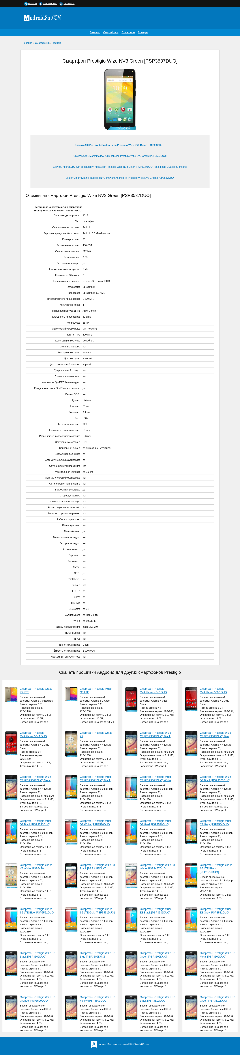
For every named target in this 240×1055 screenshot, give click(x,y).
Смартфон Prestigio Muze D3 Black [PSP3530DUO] (36, 822)
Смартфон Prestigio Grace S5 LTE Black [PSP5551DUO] (216, 868)
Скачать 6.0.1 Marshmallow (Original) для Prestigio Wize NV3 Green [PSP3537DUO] (120, 156)
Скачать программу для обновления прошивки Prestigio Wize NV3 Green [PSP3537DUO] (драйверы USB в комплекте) (120, 167)
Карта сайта (69, 3)
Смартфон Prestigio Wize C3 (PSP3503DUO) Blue (215, 734)
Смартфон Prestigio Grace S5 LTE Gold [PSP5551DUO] (97, 911)
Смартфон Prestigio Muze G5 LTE (96, 690)
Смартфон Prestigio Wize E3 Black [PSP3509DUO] (37, 955)
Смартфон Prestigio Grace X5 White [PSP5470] (36, 866)
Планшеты (128, 32)
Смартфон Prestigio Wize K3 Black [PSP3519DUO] (157, 999)
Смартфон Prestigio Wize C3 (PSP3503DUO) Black (155, 734)
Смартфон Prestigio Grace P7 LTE (36, 690)
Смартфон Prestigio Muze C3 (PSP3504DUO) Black (96, 778)
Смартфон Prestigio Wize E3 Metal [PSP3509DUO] (217, 955)
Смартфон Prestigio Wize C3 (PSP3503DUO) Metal (35, 778)
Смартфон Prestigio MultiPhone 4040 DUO (153, 690)
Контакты (32, 3)
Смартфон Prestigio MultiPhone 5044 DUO (33, 734)
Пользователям (50, 3)
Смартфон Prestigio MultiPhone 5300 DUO (213, 690)
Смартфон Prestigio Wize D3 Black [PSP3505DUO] (215, 778)
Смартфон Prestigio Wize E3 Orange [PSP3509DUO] (37, 999)
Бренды (143, 32)
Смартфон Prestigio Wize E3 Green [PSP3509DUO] (157, 955)
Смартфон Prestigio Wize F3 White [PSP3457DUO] (157, 866)
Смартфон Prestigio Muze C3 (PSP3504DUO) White (156, 778)
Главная (95, 32)
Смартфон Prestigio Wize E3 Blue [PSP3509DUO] (97, 955)
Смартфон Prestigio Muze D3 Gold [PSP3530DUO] (156, 822)
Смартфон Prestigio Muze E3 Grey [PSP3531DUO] (216, 911)
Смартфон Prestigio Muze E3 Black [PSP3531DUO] (156, 911)
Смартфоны (110, 32)
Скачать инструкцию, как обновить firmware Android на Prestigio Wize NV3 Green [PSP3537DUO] (120, 178)
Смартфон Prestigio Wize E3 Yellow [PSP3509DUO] (97, 999)
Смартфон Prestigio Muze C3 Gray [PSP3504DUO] (216, 822)
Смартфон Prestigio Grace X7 (96, 734)
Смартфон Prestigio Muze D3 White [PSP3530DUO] (96, 822)
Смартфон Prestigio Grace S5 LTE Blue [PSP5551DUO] (37, 911)
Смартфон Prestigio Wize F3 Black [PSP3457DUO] (97, 866)
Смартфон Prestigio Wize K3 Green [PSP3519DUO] (217, 999)
